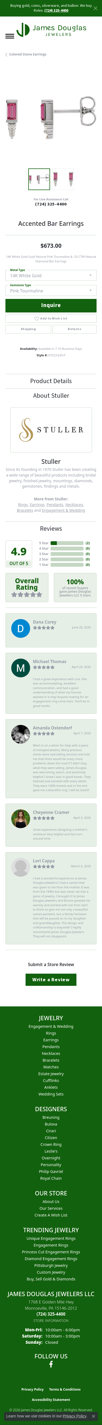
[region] (51, 117)
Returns (74, 329)
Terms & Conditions (65, 1389)
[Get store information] (51, 1320)
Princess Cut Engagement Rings (51, 1251)
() (88, 543)
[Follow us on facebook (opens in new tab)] (51, 1364)
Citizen (51, 1137)
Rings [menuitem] (51, 1033)
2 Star (43, 559)
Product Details (51, 381)
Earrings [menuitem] (50, 1039)
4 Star (43, 548)
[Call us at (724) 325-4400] (51, 1314)
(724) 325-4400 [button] (56, 10)
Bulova (51, 1124)
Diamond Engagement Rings (51, 1258)
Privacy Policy (32, 1389)
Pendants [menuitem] (51, 1046)
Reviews (51, 528)
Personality (51, 1164)
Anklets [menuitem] (51, 1087)
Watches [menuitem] (51, 1066)
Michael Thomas (49, 661)
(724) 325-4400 (51, 204)
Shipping (28, 329)
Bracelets (25, 510)
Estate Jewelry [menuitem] (51, 1073)
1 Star (43, 564)
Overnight (51, 1157)
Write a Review (51, 979)
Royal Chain (51, 1178)
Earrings (37, 504)
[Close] (95, 8)
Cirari (51, 1130)
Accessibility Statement (51, 1399)
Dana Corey (44, 622)
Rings (23, 504)
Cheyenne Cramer (51, 812)
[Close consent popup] (93, 1416)
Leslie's (51, 1151)
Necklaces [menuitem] (51, 1053)
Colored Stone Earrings (27, 54)
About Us (51, 1201)
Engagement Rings (51, 1245)
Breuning (50, 1117)
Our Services (51, 1208)
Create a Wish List (51, 1215)
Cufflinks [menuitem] (51, 1080)
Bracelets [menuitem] (50, 1060)
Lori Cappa (44, 860)
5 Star (43, 543)
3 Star (43, 554)
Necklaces (74, 504)
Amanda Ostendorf (52, 728)
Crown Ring (51, 1144)
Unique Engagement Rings (50, 1238)
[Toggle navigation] (10, 36)
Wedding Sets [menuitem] (50, 1094)
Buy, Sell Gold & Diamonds (51, 1278)
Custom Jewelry (51, 1272)
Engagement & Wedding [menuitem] (51, 1026)
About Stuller (51, 395)
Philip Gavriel (51, 1171)
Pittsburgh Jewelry (51, 1265)
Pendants (55, 504)
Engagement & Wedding (63, 510)
